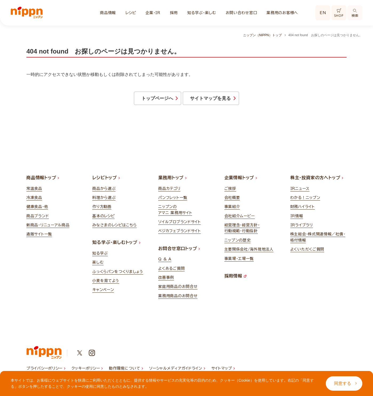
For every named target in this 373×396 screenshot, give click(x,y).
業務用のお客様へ (282, 13)
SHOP (338, 13)
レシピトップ (106, 180)
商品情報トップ (42, 180)
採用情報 (235, 278)
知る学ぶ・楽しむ (201, 13)
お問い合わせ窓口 (241, 13)
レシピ (130, 13)
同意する (345, 383)
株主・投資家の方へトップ (316, 180)
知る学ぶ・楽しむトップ (116, 245)
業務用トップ (172, 180)
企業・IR (152, 13)
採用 (174, 13)
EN (323, 13)
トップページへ (140, 100)
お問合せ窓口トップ (179, 251)
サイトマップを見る (230, 100)
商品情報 (108, 13)
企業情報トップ (240, 180)
